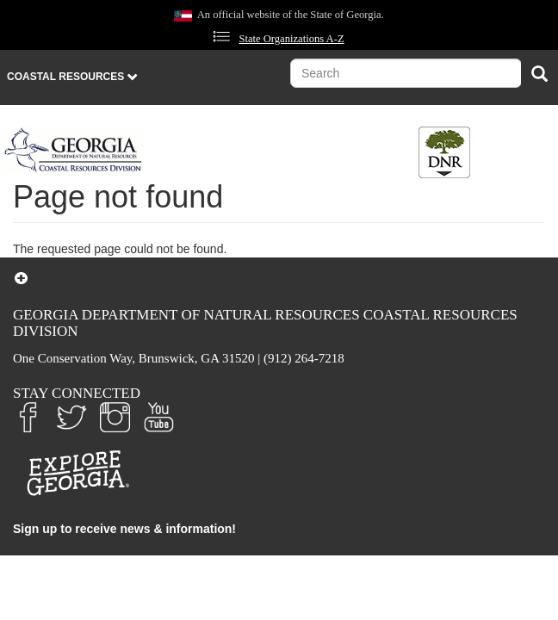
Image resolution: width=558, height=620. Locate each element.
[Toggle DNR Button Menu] (444, 152)
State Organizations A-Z (291, 39)
